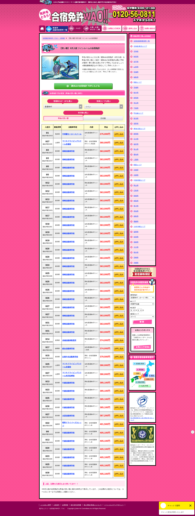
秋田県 (136, 57)
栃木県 (136, 93)
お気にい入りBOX (112, 28)
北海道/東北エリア (140, 46)
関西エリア (138, 165)
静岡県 (136, 134)
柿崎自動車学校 (68, 151)
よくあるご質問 (45, 505)
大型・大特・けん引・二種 (92, 28)
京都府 (136, 170)
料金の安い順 (63, 118)
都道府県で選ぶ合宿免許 (142, 36)
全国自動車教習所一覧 (142, 41)
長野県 (136, 123)
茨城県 (136, 87)
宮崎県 (136, 257)
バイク (75, 28)
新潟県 (136, 118)
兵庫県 (136, 175)
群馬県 (136, 98)
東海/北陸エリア (139, 129)
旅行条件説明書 (76, 505)
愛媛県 (136, 221)
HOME (42, 28)
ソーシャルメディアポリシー (114, 505)
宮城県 (136, 72)
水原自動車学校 (68, 416)
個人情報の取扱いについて (93, 505)
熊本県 (136, 252)
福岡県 (136, 232)
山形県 (136, 67)
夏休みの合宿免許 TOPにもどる (85, 86)
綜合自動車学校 (68, 349)
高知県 (136, 211)
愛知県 (136, 154)
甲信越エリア (138, 113)
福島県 (136, 77)
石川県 (136, 139)
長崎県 (136, 242)
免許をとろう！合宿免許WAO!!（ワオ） (52, 508)
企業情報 (65, 505)
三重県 (136, 160)
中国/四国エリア (139, 180)
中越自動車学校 (68, 383)
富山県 (136, 149)
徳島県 (136, 216)
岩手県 (136, 62)
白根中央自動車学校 (70, 357)
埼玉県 (136, 103)
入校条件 (56, 505)
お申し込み (130, 28)
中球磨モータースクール (71, 134)
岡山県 (136, 185)
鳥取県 (136, 201)
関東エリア (138, 82)
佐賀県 (136, 237)
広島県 (136, 190)
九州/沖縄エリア (139, 226)
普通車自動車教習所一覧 (57, 28)
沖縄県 (136, 263)
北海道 (136, 51)
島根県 (136, 196)
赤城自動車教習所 (69, 340)
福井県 (136, 144)
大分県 (136, 247)
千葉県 (136, 108)
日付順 (103, 118)
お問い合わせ (147, 28)
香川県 (136, 206)
